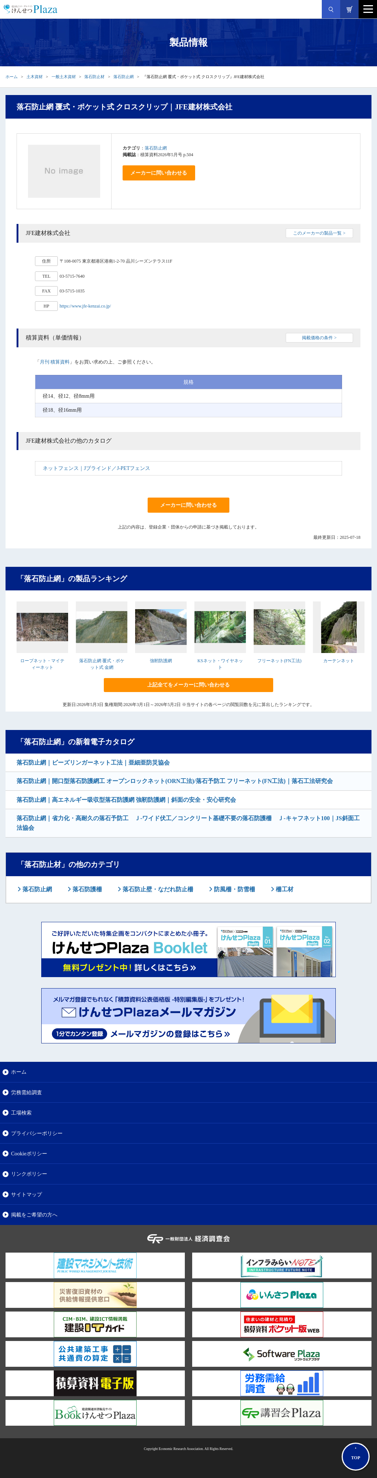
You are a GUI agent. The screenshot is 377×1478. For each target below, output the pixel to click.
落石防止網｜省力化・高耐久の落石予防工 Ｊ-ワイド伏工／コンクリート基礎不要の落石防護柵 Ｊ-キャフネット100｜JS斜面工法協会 (188, 823)
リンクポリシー (29, 1174)
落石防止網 (123, 76)
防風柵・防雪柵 (233, 889)
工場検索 (21, 1113)
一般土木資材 (64, 76)
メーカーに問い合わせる (158, 173)
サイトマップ (26, 1194)
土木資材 (35, 76)
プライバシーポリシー (37, 1133)
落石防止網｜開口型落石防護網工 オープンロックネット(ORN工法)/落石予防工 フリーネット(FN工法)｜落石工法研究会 (175, 781)
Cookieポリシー (29, 1153)
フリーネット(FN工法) (279, 660)
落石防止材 (94, 76)
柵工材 (283, 889)
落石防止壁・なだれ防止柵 (157, 889)
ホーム (12, 76)
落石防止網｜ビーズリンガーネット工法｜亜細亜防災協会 (93, 762)
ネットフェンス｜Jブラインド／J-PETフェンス (96, 468)
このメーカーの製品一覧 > (319, 233)
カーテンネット (338, 660)
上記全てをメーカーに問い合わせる (188, 685)
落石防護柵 (86, 889)
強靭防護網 (161, 660)
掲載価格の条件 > (319, 337)
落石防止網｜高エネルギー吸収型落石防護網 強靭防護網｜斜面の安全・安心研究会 (126, 800)
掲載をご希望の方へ (34, 1215)
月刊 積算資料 (55, 362)
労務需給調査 (26, 1092)
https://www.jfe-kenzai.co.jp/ (85, 306)
